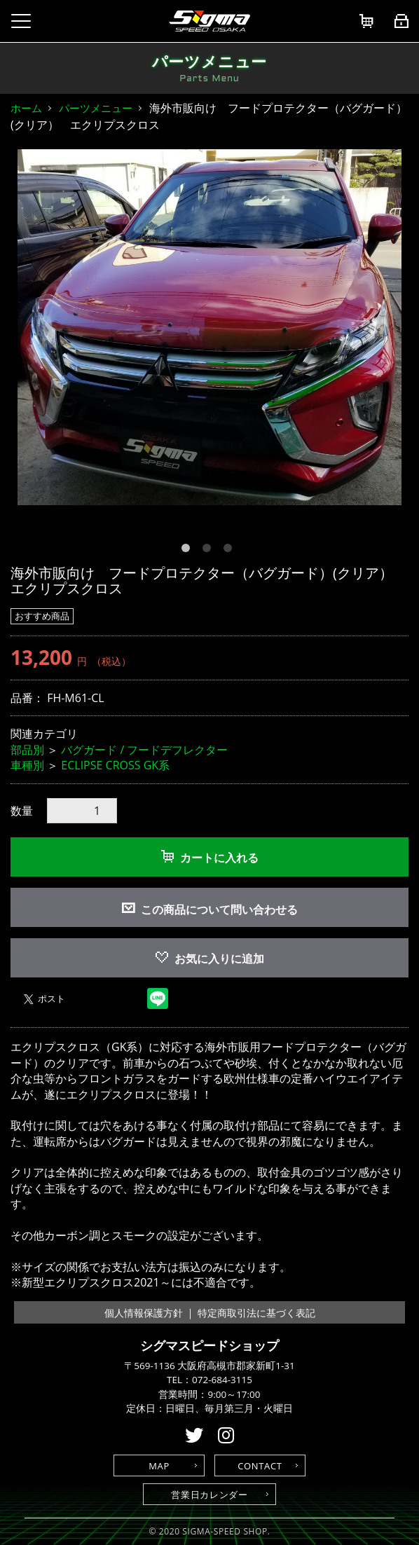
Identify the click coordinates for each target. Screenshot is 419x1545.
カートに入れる (210, 857)
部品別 (27, 749)
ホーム (26, 108)
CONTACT (260, 1466)
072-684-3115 (222, 1379)
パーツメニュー (95, 108)
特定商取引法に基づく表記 (256, 1312)
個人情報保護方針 (143, 1312)
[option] (209, 327)
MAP (159, 1466)
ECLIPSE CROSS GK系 (115, 765)
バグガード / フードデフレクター (144, 749)
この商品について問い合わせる (219, 909)
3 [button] (231, 551)
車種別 (27, 765)
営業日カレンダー (209, 1494)
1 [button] (188, 551)
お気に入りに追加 (210, 958)
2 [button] (209, 551)
